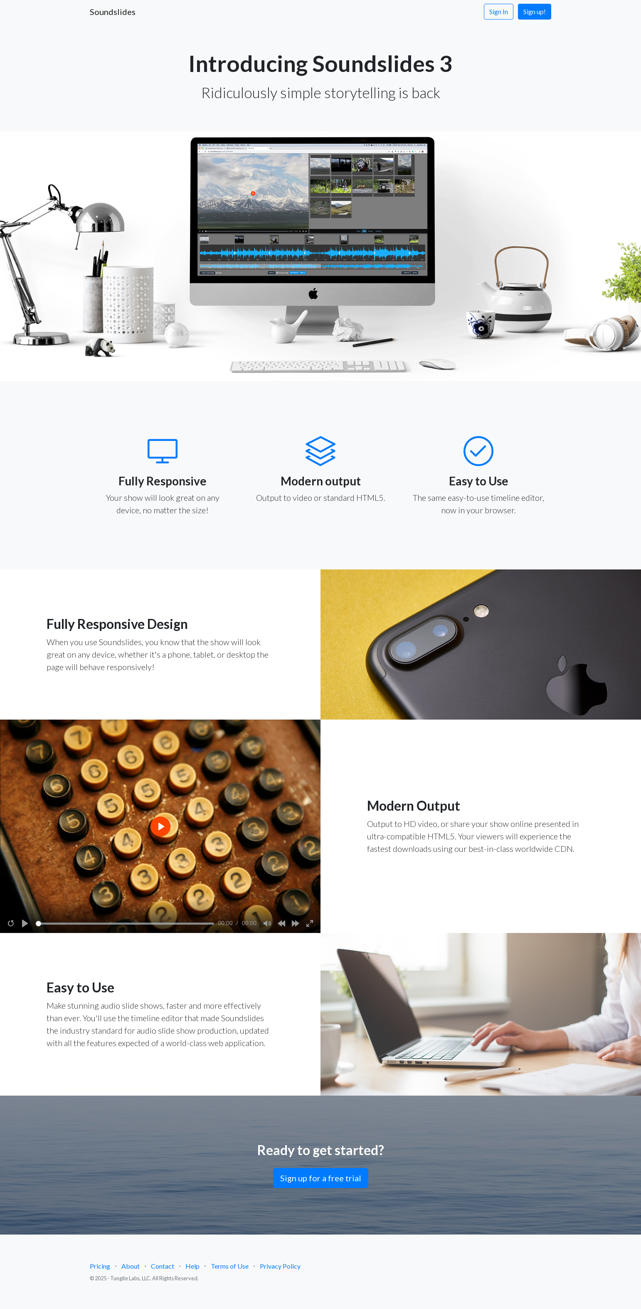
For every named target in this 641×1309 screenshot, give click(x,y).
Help (192, 1266)
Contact (162, 1266)
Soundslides (113, 12)
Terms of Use (230, 1266)
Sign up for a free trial (320, 1178)
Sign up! (534, 11)
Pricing (100, 1266)
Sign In (498, 11)
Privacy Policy (280, 1266)
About (130, 1266)
